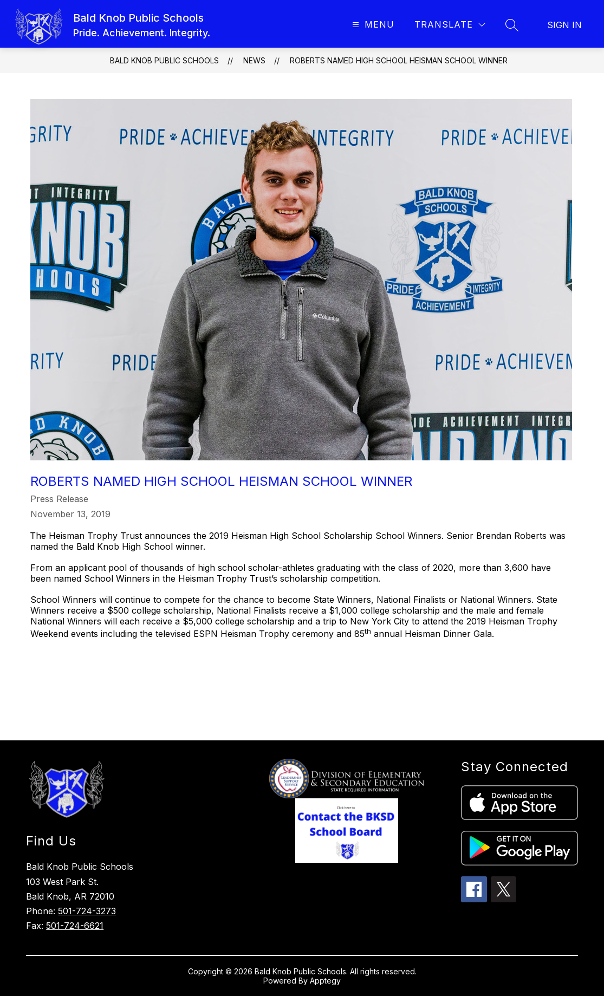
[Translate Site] (450, 24)
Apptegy (325, 980)
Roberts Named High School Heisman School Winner (399, 60)
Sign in (564, 24)
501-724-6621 (74, 925)
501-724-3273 (87, 911)
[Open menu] (371, 24)
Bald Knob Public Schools (164, 60)
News (254, 60)
